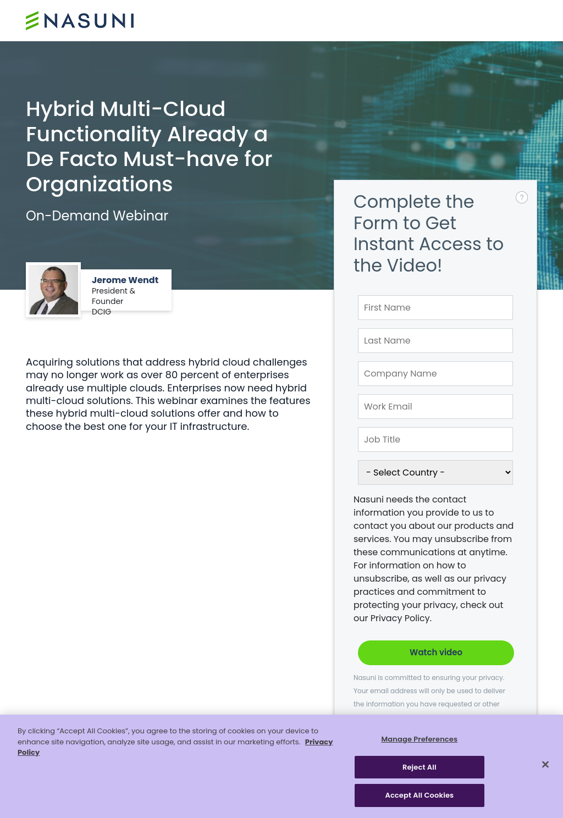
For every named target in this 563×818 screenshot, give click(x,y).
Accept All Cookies (419, 795)
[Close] (545, 765)
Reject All (419, 767)
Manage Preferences (420, 739)
